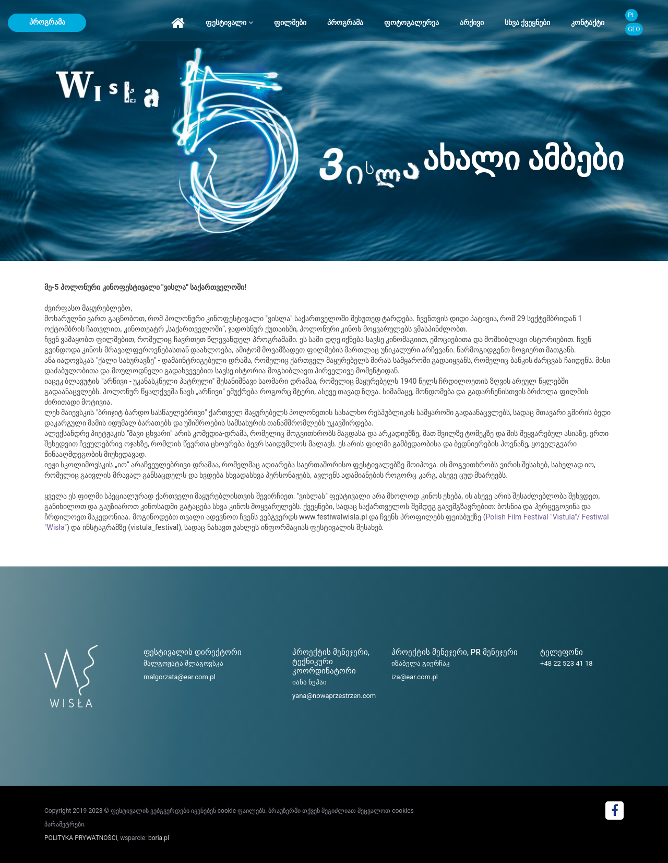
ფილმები (290, 22)
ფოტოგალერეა (411, 22)
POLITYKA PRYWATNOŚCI (80, 838)
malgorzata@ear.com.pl (180, 677)
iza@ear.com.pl (414, 677)
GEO (634, 29)
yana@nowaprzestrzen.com (334, 696)
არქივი (472, 22)
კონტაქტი (587, 22)
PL (631, 15)
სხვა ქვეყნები (527, 22)
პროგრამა (47, 22)
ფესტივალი (229, 22)
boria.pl (158, 838)
